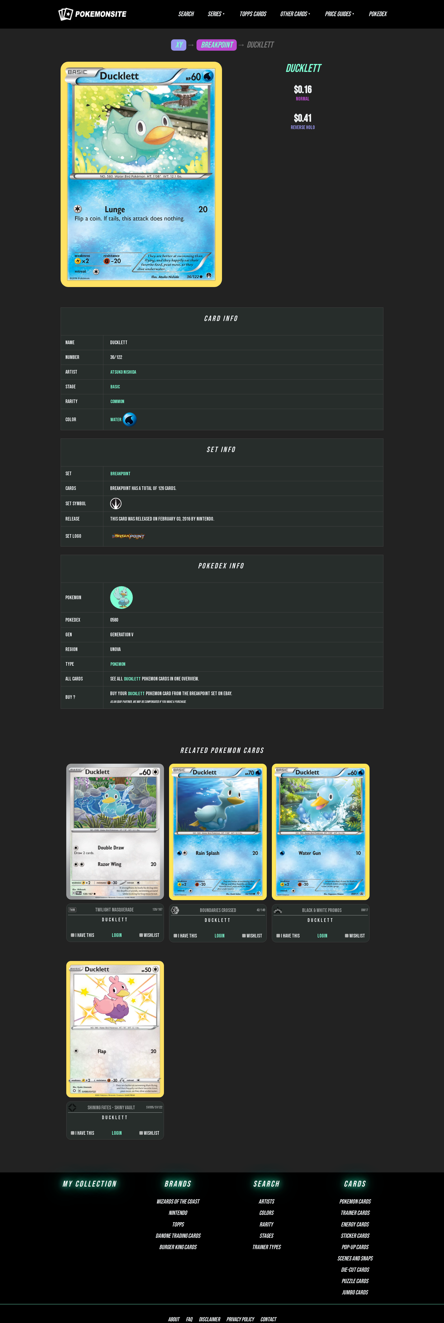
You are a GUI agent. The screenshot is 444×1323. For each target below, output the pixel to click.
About (179, 1270)
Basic (115, 558)
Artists (266, 1152)
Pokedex (380, 14)
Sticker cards (355, 1186)
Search (217, 14)
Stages (266, 1186)
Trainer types (266, 1197)
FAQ (191, 1270)
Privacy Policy (237, 1270)
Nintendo (177, 1163)
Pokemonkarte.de (349, 1308)
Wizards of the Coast (177, 1152)
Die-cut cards (355, 1220)
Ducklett (132, 850)
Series (239, 14)
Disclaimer (209, 1270)
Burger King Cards (177, 1197)
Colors (266, 1163)
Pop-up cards (354, 1197)
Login (105, 1074)
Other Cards (307, 14)
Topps (177, 1175)
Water (115, 591)
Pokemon (118, 836)
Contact (263, 1270)
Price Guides (346, 14)
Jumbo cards (355, 1243)
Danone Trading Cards (177, 1186)
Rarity (266, 1175)
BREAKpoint (216, 45)
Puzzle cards (354, 1231)
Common (117, 573)
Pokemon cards (354, 1152)
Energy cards (354, 1175)
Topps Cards (272, 14)
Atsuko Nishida (123, 544)
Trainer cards (354, 1163)
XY (178, 45)
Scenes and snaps (354, 1209)
